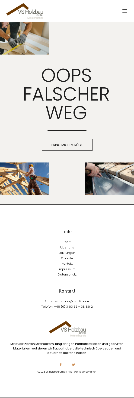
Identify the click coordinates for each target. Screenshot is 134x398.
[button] (125, 11)
